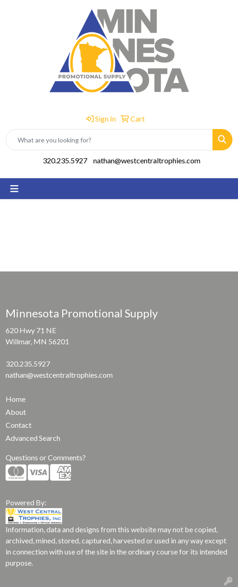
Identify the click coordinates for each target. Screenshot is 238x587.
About (16, 411)
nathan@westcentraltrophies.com (146, 160)
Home (16, 398)
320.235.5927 (65, 160)
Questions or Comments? (46, 457)
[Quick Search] (109, 139)
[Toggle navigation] (14, 188)
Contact (19, 424)
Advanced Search (33, 437)
